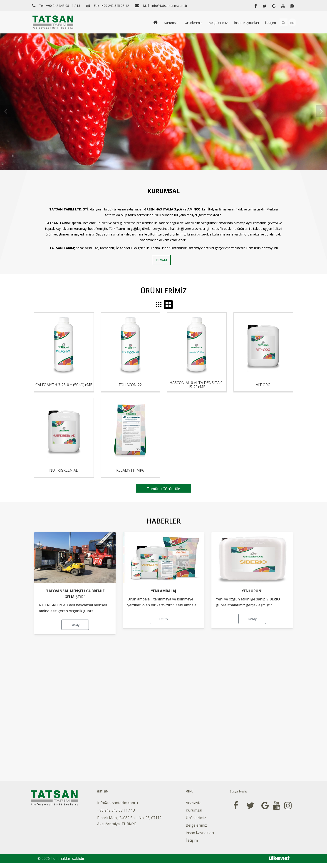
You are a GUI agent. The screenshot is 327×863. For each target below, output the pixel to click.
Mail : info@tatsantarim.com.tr (165, 5)
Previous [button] (5, 104)
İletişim (270, 22)
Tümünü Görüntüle (163, 488)
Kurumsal (168, 22)
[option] (163, 101)
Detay (75, 625)
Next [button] (321, 104)
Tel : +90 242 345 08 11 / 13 (59, 5)
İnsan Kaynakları (245, 22)
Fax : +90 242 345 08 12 (111, 5)
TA (51, 209)
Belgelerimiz (216, 22)
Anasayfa (193, 802)
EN (292, 22)
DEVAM (161, 260)
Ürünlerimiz (191, 22)
